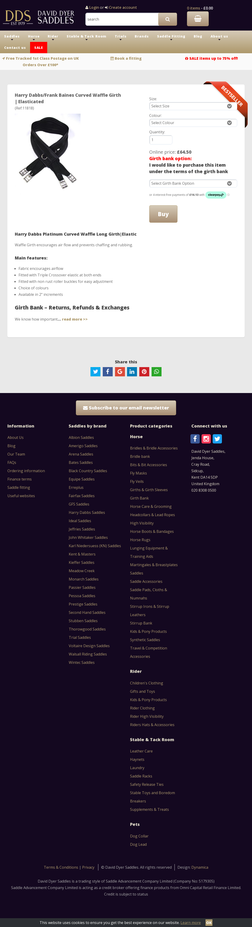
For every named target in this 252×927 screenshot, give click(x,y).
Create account (122, 7)
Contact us (15, 47)
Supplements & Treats (149, 809)
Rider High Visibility (147, 716)
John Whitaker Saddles (88, 537)
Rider (53, 38)
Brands (142, 36)
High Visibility (142, 523)
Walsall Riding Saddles (88, 654)
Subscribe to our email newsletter (126, 408)
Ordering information (26, 470)
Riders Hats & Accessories (152, 724)
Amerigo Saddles (83, 445)
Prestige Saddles (83, 604)
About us (219, 38)
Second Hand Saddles (87, 612)
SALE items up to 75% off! (213, 58)
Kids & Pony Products (148, 631)
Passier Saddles (82, 587)
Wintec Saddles (82, 662)
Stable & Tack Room (87, 38)
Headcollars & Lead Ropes (152, 514)
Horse (33, 38)
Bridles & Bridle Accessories (154, 448)
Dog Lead (138, 844)
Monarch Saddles (84, 579)
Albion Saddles (81, 437)
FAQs (11, 462)
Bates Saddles (81, 462)
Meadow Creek (82, 570)
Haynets (137, 759)
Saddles (12, 38)
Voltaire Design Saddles (89, 645)
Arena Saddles (81, 454)
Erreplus (76, 487)
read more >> (75, 319)
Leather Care (141, 751)
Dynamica (199, 867)
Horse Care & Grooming (151, 506)
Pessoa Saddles (82, 595)
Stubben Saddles (83, 620)
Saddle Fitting (171, 38)
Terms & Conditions (61, 867)
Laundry (137, 767)
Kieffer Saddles (81, 562)
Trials (120, 38)
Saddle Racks (141, 776)
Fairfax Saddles (82, 495)
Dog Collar (139, 836)
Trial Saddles (80, 637)
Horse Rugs (140, 539)
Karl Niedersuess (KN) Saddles (95, 545)
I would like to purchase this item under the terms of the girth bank (188, 168)
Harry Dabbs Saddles (87, 512)
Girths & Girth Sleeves (149, 489)
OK (209, 922)
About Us (15, 437)
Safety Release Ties (147, 784)
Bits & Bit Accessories (148, 464)
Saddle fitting (18, 487)
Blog (198, 36)
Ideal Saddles (80, 520)
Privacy (88, 867)
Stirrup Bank (141, 623)
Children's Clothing (146, 683)
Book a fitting (128, 58)
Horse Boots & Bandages (152, 531)
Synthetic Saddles (145, 639)
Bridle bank (140, 456)
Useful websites (21, 495)
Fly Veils (137, 481)
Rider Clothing (142, 708)
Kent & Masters (82, 554)
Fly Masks (138, 473)
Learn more (190, 922)
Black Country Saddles (88, 470)
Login (94, 7)
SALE (38, 47)
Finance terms (19, 479)
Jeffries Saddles (82, 529)
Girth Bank (139, 498)
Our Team (16, 454)
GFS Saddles (79, 504)
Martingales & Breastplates (154, 564)
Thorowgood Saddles (87, 629)
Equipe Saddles (82, 479)
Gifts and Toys (142, 691)
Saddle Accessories (146, 581)
